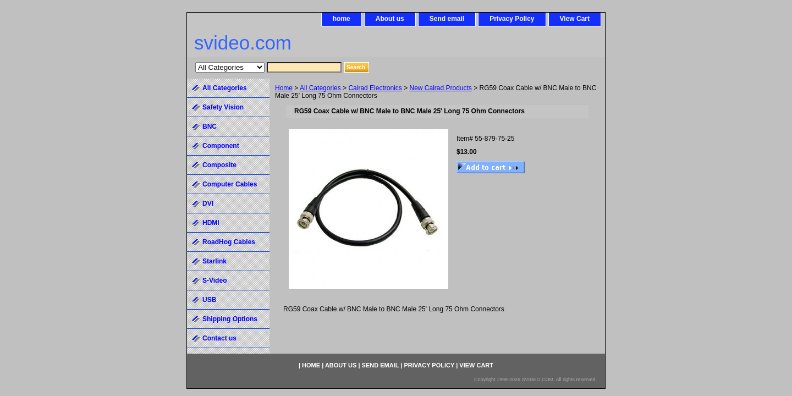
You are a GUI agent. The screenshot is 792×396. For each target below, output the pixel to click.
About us (390, 19)
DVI (207, 203)
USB (209, 300)
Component (220, 146)
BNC (209, 126)
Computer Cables (229, 184)
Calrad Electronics (375, 88)
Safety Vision (223, 107)
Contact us (219, 338)
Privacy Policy (512, 19)
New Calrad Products (440, 88)
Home (284, 88)
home (341, 19)
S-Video (214, 280)
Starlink (214, 261)
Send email (447, 19)
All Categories (320, 88)
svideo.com (243, 42)
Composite (219, 165)
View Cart (575, 19)
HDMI (210, 223)
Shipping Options (229, 319)
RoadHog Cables (228, 242)
